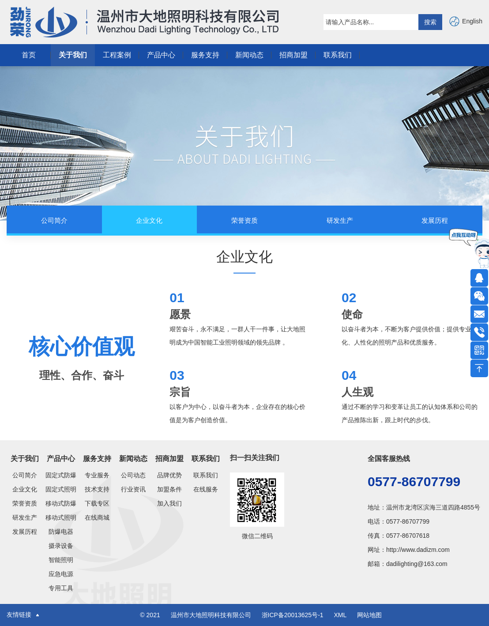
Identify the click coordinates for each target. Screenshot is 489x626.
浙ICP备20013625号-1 (293, 615)
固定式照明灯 (60, 489)
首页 (29, 55)
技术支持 (97, 489)
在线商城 (97, 517)
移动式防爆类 (60, 503)
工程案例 (117, 55)
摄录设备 (61, 545)
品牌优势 (169, 475)
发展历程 (24, 531)
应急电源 (61, 573)
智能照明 (61, 559)
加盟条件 (169, 489)
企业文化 (24, 489)
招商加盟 (293, 55)
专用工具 (61, 588)
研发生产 (24, 517)
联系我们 (337, 55)
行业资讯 (133, 489)
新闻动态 (249, 55)
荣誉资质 (24, 503)
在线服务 (205, 489)
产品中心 (161, 55)
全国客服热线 (389, 458)
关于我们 (73, 55)
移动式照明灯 (60, 517)
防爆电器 (61, 531)
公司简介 (24, 475)
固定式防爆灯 (60, 475)
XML (340, 615)
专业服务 (97, 475)
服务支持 (205, 55)
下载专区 (97, 503)
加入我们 (169, 503)
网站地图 (369, 615)
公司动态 (133, 475)
